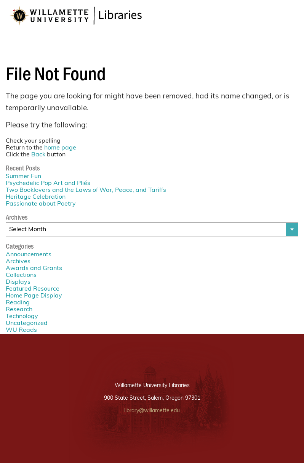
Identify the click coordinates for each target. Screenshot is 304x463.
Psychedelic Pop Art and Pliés (48, 183)
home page (60, 148)
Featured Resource (32, 289)
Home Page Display (34, 296)
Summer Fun (23, 177)
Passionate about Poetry (41, 204)
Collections (21, 275)
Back (38, 155)
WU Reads (21, 330)
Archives (18, 262)
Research (19, 310)
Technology (22, 316)
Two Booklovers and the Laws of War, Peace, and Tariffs (86, 190)
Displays (18, 282)
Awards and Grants (34, 268)
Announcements (28, 255)
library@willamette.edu (152, 411)
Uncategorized (27, 323)
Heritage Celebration (36, 197)
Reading (18, 303)
